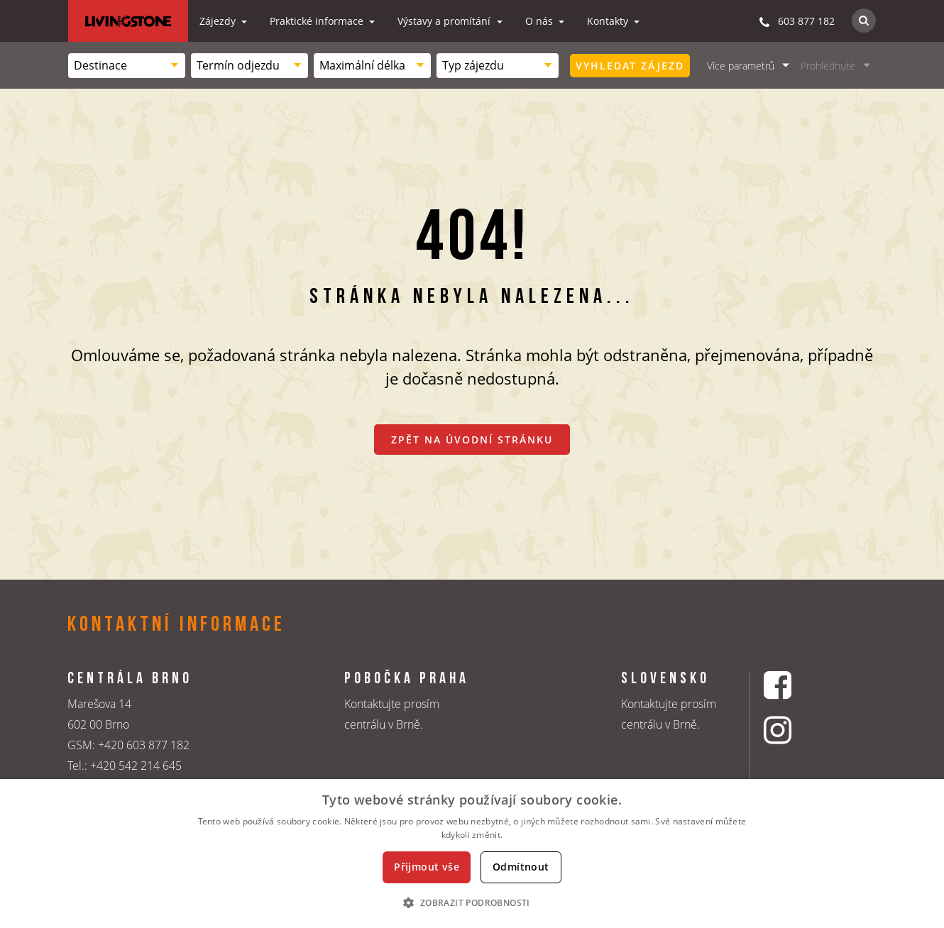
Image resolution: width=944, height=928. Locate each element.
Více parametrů (740, 65)
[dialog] (472, 853)
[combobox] (126, 65)
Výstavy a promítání (445, 21)
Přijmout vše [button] (426, 866)
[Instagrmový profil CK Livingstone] (795, 730)
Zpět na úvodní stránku (472, 439)
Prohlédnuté (828, 65)
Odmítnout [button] (521, 866)
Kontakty (609, 21)
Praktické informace (318, 21)
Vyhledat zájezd (630, 65)
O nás (540, 21)
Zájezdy (218, 21)
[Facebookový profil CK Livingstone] (795, 685)
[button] (471, 902)
